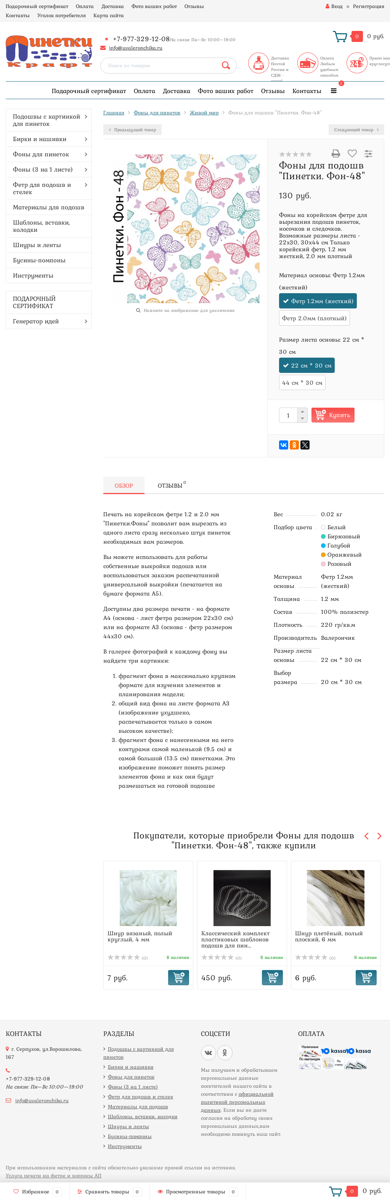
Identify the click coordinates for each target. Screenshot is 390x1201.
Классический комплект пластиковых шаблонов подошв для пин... (235, 939)
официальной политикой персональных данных (237, 1102)
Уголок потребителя (61, 15)
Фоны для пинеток (41, 154)
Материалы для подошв (48, 207)
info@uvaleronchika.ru (135, 47)
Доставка (112, 6)
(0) (128, 958)
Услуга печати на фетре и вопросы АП (53, 1175)
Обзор (124, 485)
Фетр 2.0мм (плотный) (314, 318)
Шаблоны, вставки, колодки (41, 225)
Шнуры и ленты (37, 245)
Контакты (18, 15)
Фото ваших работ (154, 6)
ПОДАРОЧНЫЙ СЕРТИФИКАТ (34, 302)
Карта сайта (108, 15)
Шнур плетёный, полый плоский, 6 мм (329, 936)
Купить (339, 415)
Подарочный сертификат (37, 6)
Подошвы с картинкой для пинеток (46, 119)
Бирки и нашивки (39, 139)
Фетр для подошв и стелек (42, 188)
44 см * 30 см (302, 382)
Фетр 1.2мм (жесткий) (322, 300)
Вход (334, 6)
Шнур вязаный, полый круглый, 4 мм (140, 936)
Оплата (85, 6)
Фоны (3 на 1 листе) (43, 169)
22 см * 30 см (311, 365)
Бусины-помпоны (39, 260)
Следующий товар (356, 129)
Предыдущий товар (132, 129)
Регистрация (368, 6)
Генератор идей (36, 321)
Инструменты (33, 275)
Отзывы (194, 6)
